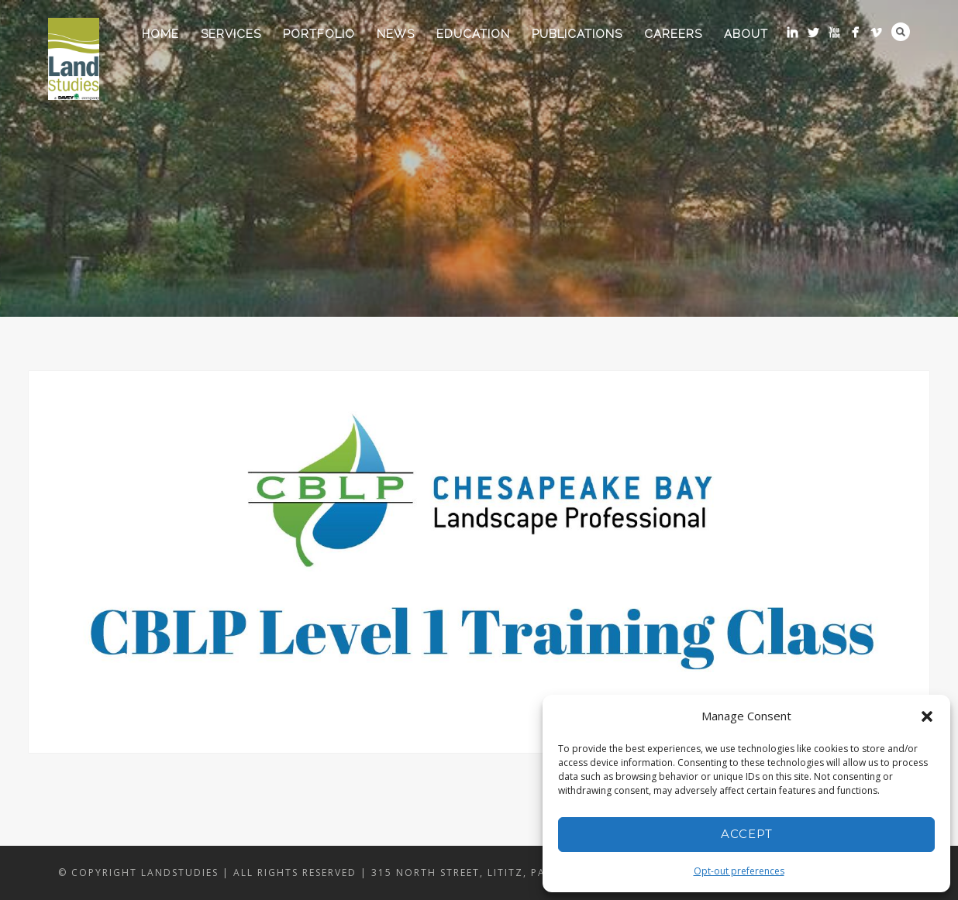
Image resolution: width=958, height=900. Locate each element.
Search (900, 31)
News (396, 34)
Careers (673, 34)
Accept (747, 833)
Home (160, 34)
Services (231, 34)
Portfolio (319, 34)
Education (473, 34)
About (746, 34)
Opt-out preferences (739, 871)
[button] (927, 716)
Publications (577, 34)
